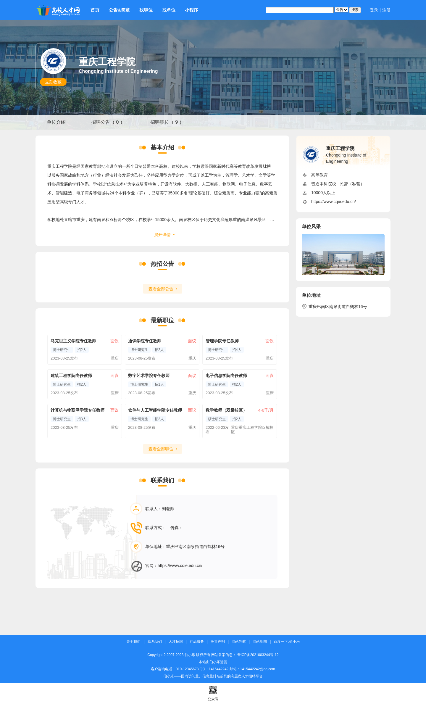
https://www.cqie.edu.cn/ (180, 565)
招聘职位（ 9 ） (167, 122)
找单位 (168, 9)
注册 (386, 10)
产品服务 (197, 642)
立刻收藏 (53, 82)
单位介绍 (56, 122)
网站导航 (239, 642)
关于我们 (133, 642)
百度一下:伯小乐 (286, 642)
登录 (374, 10)
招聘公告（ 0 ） (108, 122)
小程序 (191, 9)
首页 (95, 9)
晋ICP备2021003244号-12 (258, 655)
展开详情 (162, 234)
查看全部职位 (161, 449)
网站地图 (260, 642)
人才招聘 (176, 642)
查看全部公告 (161, 288)
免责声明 (218, 642)
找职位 (146, 9)
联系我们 (155, 642)
